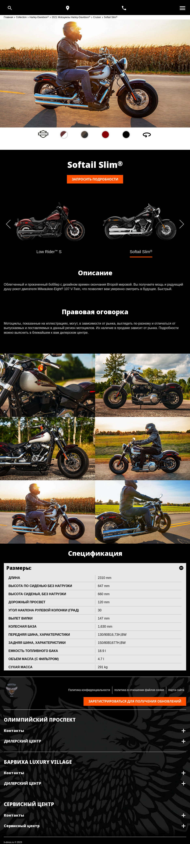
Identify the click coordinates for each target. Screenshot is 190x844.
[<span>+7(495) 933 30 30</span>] (124, 8)
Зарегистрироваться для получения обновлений (134, 701)
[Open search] (10, 8)
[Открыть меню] (182, 8)
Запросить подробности (95, 179)
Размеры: (18, 567)
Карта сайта (176, 690)
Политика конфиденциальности (89, 690)
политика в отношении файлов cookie (139, 690)
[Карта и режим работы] (67, 8)
